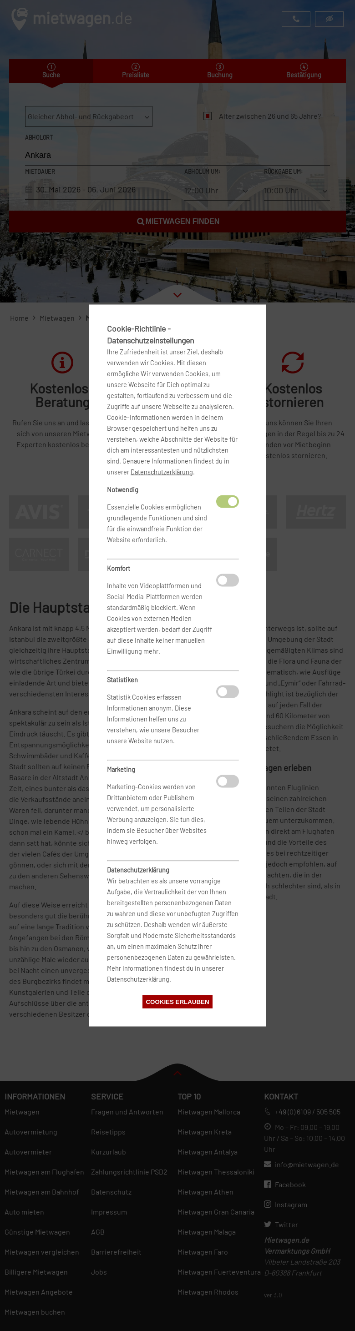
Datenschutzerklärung (162, 472)
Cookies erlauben (177, 1001)
